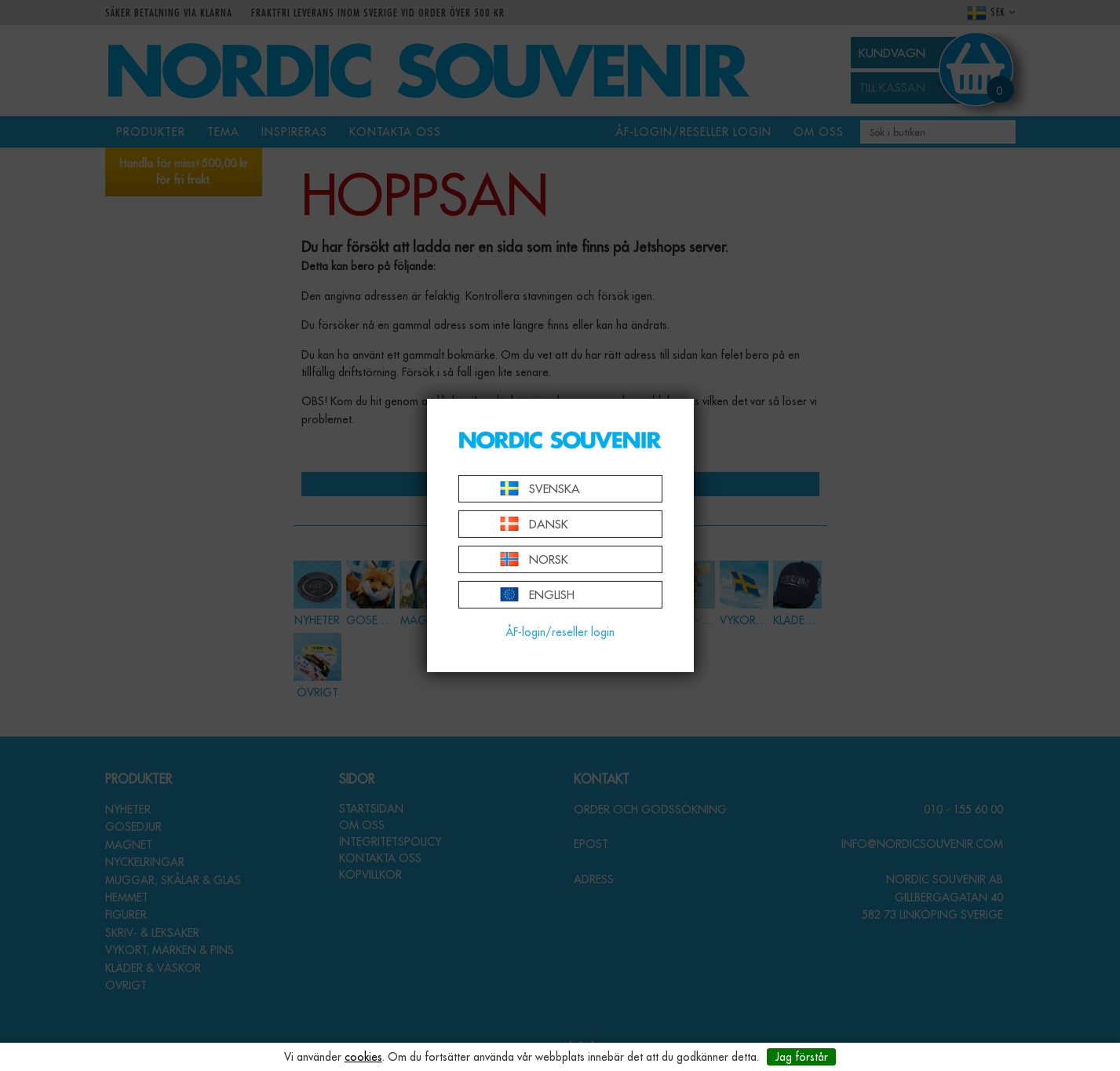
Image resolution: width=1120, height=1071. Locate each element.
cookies (363, 1057)
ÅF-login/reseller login (560, 632)
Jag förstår (801, 1057)
